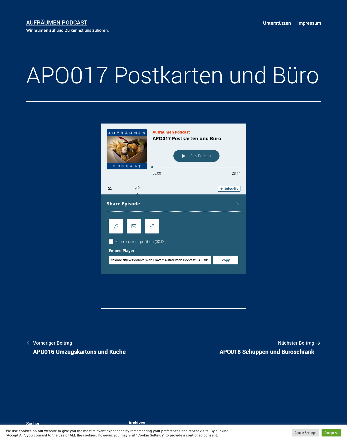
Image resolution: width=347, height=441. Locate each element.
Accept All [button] (331, 433)
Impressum (309, 23)
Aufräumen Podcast (56, 22)
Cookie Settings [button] (305, 433)
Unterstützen (277, 23)
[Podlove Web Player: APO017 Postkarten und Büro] (173, 199)
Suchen (33, 423)
